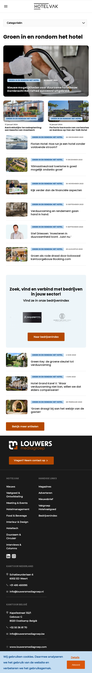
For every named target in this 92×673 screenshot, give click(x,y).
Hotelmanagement (17, 509)
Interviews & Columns (13, 546)
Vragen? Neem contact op (29, 460)
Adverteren (45, 492)
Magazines (45, 486)
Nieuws (10, 486)
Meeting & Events (16, 502)
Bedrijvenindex (48, 515)
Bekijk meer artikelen (25, 426)
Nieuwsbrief (46, 499)
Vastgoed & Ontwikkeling (14, 494)
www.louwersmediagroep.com (28, 646)
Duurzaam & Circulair (13, 536)
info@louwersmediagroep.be (27, 633)
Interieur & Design (17, 521)
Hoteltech (12, 528)
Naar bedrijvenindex (46, 336)
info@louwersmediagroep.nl (27, 591)
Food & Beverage (16, 515)
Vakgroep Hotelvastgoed (47, 507)
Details (75, 657)
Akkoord (76, 665)
